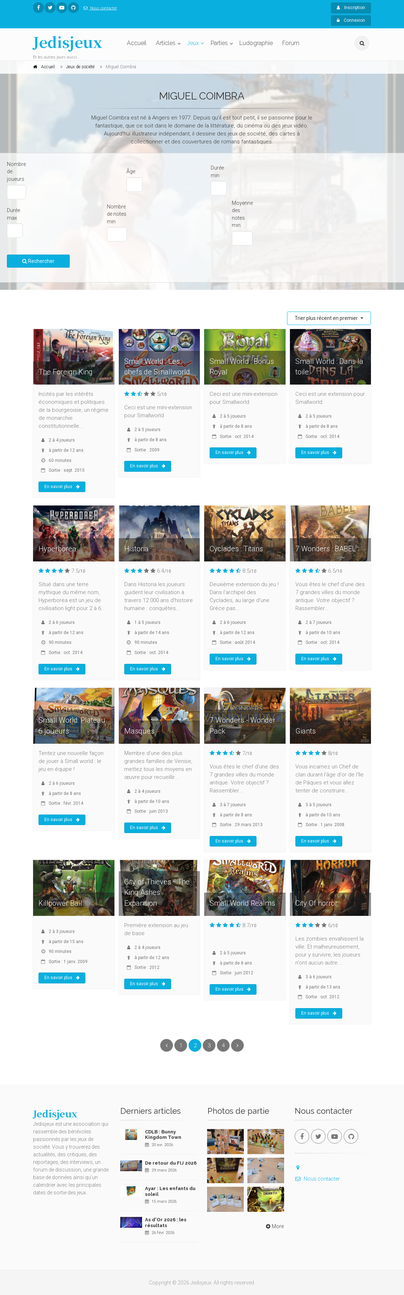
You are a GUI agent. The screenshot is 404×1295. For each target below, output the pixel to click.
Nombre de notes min (116, 214)
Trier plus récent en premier (327, 318)
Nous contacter (99, 8)
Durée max (13, 214)
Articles (165, 43)
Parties (219, 43)
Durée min (217, 171)
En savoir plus (62, 486)
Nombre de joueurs (16, 171)
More (274, 1226)
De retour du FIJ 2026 (171, 1163)
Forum (290, 43)
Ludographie (256, 43)
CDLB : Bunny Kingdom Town (163, 1134)
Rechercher (38, 261)
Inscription (351, 7)
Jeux (193, 43)
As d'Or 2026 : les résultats (165, 1222)
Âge (130, 171)
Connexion (351, 20)
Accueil (136, 43)
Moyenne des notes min (242, 214)
